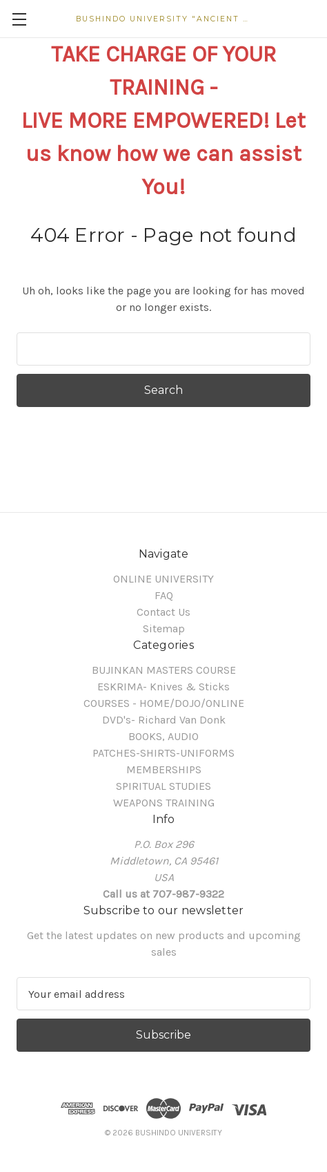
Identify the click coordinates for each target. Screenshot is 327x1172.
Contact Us (163, 611)
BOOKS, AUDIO (163, 736)
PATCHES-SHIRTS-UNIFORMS (163, 752)
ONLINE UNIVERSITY (163, 578)
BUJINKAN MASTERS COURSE (164, 670)
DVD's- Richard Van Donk (164, 719)
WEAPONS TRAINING (164, 802)
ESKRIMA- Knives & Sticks (163, 686)
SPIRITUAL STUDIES (163, 786)
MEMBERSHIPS (163, 769)
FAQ (164, 595)
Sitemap (164, 628)
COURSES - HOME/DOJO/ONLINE (163, 703)
